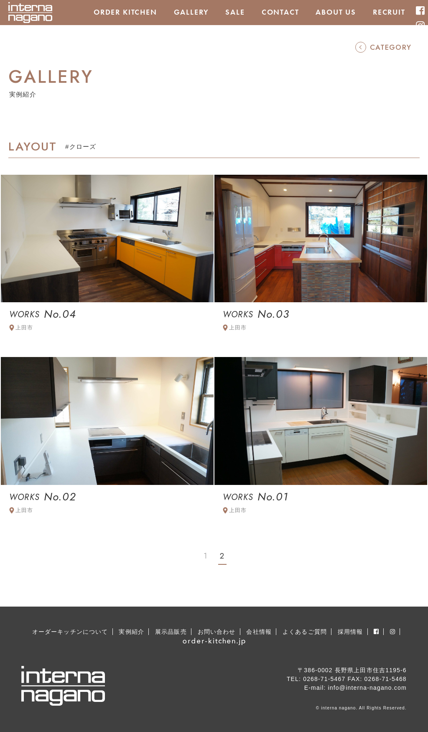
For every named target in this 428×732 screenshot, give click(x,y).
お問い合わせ (217, 631)
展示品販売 (171, 631)
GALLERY (191, 12)
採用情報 (350, 631)
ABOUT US (336, 12)
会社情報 (259, 631)
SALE (235, 12)
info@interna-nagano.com (367, 687)
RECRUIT (389, 12)
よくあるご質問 (305, 631)
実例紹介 (131, 631)
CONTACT (280, 12)
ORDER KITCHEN (125, 12)
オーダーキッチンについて (70, 631)
